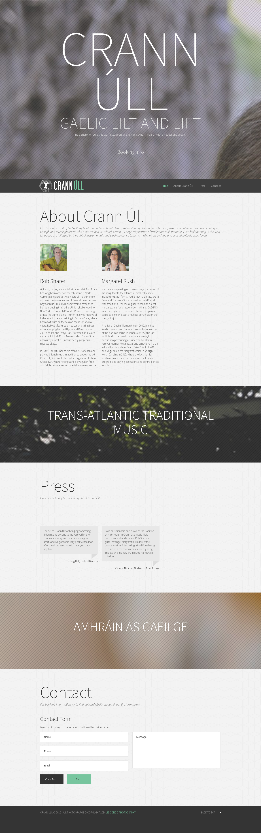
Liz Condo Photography (121, 812)
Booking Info (130, 152)
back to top (208, 812)
